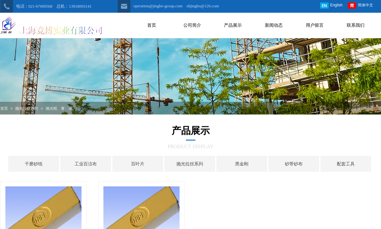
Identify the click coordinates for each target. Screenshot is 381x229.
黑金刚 (241, 163)
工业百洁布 (86, 163)
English (331, 6)
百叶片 (137, 163)
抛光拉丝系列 (26, 108)
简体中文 (360, 6)
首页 (4, 108)
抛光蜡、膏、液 (59, 108)
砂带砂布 (294, 163)
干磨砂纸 (34, 163)
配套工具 (346, 163)
